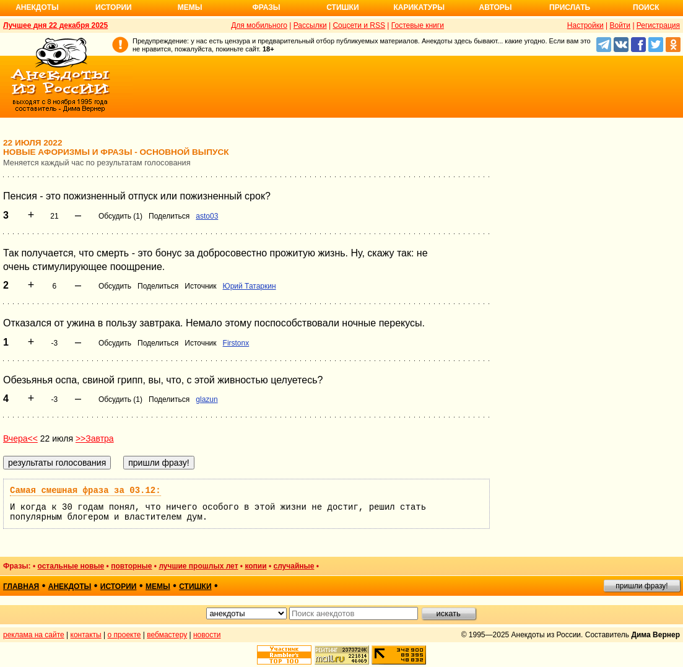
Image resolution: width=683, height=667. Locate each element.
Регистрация (658, 25)
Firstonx (236, 343)
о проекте (124, 634)
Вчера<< (20, 438)
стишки (195, 586)
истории (118, 586)
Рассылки (310, 25)
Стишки (342, 7)
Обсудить (114, 286)
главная (21, 586)
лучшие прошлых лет (198, 566)
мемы (158, 586)
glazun (206, 399)
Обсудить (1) (120, 216)
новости (206, 634)
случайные (293, 566)
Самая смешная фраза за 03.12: (85, 490)
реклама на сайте (33, 634)
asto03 (207, 216)
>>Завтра (95, 438)
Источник (200, 286)
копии (255, 566)
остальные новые (70, 566)
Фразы (266, 7)
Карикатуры (419, 7)
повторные (131, 566)
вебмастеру (167, 634)
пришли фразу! (642, 586)
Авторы (495, 7)
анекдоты (70, 586)
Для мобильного (259, 25)
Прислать (569, 7)
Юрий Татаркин (249, 286)
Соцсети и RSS (359, 25)
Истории (113, 7)
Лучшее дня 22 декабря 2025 (55, 25)
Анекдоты (37, 7)
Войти (619, 25)
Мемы (190, 7)
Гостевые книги (417, 25)
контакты (86, 634)
